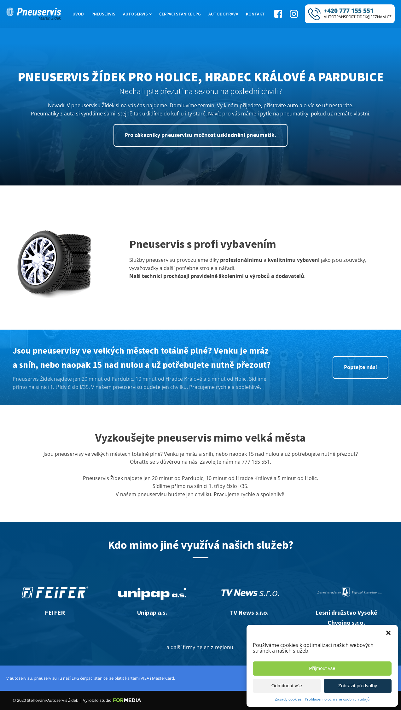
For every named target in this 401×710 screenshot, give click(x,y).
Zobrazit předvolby (357, 685)
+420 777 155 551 (349, 11)
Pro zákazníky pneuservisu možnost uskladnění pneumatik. (200, 135)
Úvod (78, 14)
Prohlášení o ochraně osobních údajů (337, 699)
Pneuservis (103, 14)
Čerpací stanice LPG (180, 14)
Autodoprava (223, 14)
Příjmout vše (322, 668)
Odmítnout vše (286, 685)
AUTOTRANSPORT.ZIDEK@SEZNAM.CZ (358, 17)
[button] (388, 633)
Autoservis (137, 14)
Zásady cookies (288, 699)
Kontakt (255, 14)
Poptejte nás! (360, 367)
